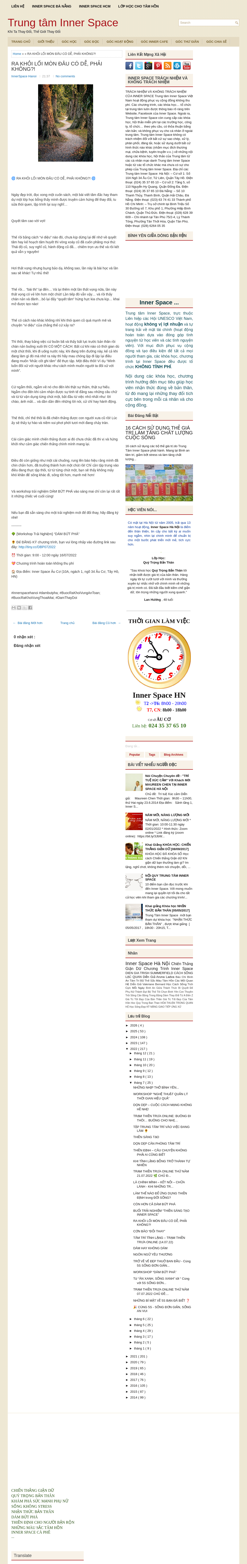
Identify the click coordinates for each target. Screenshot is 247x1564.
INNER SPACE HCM (94, 6)
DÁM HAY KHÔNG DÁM (150, 1248)
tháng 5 (139, 1325)
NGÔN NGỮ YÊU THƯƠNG (152, 1254)
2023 (134, 1043)
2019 (134, 1368)
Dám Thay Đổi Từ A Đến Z (178, 995)
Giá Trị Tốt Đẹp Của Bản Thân (144, 999)
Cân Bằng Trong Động (150, 995)
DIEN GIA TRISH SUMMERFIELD (149, 973)
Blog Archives (173, 754)
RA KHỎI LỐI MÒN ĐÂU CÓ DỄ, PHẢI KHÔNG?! (56, 66)
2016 (134, 1385)
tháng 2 (139, 1342)
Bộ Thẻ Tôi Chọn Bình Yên (163, 991)
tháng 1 (139, 1348)
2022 (134, 1049)
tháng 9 (139, 1071)
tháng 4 (139, 1331)
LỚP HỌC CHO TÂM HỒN (138, 6)
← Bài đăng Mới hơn (27, 623)
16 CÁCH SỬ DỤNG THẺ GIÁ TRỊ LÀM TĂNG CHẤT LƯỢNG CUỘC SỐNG (159, 432)
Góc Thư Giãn (187, 41)
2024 (134, 1037)
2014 (134, 1397)
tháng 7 (139, 1082)
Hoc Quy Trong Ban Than (146, 1003)
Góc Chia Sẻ (216, 41)
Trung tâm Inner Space (63, 22)
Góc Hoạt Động (120, 41)
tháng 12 (140, 1053)
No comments (65, 76)
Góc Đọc (91, 41)
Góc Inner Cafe (154, 41)
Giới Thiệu (46, 41)
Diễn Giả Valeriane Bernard (148, 984)
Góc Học (69, 41)
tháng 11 (140, 1059)
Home (17, 54)
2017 (134, 1380)
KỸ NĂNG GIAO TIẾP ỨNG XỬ (164, 1006)
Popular (134, 754)
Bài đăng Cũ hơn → (106, 623)
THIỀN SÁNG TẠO (146, 1137)
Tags (152, 754)
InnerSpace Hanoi (24, 76)
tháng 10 (140, 1065)
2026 (134, 1025)
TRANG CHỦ (20, 41)
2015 (134, 1391)
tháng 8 (139, 1076)
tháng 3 (139, 1336)
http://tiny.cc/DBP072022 (37, 547)
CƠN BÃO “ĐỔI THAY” (149, 1231)
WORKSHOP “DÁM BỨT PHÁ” (154, 1272)
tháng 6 (139, 1319)
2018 (134, 1374)
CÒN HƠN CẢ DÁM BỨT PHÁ (154, 1204)
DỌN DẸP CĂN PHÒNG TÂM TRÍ (156, 1143)
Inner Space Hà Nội (165, 527)
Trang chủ (67, 623)
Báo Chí (181, 976)
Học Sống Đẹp (137, 1006)
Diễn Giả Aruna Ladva (159, 977)
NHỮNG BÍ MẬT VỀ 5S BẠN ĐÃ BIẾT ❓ (161, 1300)
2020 (134, 1362)
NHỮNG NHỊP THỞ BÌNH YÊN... (156, 1087)
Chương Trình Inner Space (168, 969)
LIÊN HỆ (17, 6)
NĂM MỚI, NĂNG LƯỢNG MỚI (167, 815)
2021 (134, 1356)
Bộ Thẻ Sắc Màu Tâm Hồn (157, 980)
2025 (134, 1031)
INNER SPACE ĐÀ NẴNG (51, 6)
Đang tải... (132, 746)
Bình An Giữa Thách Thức (162, 988)
